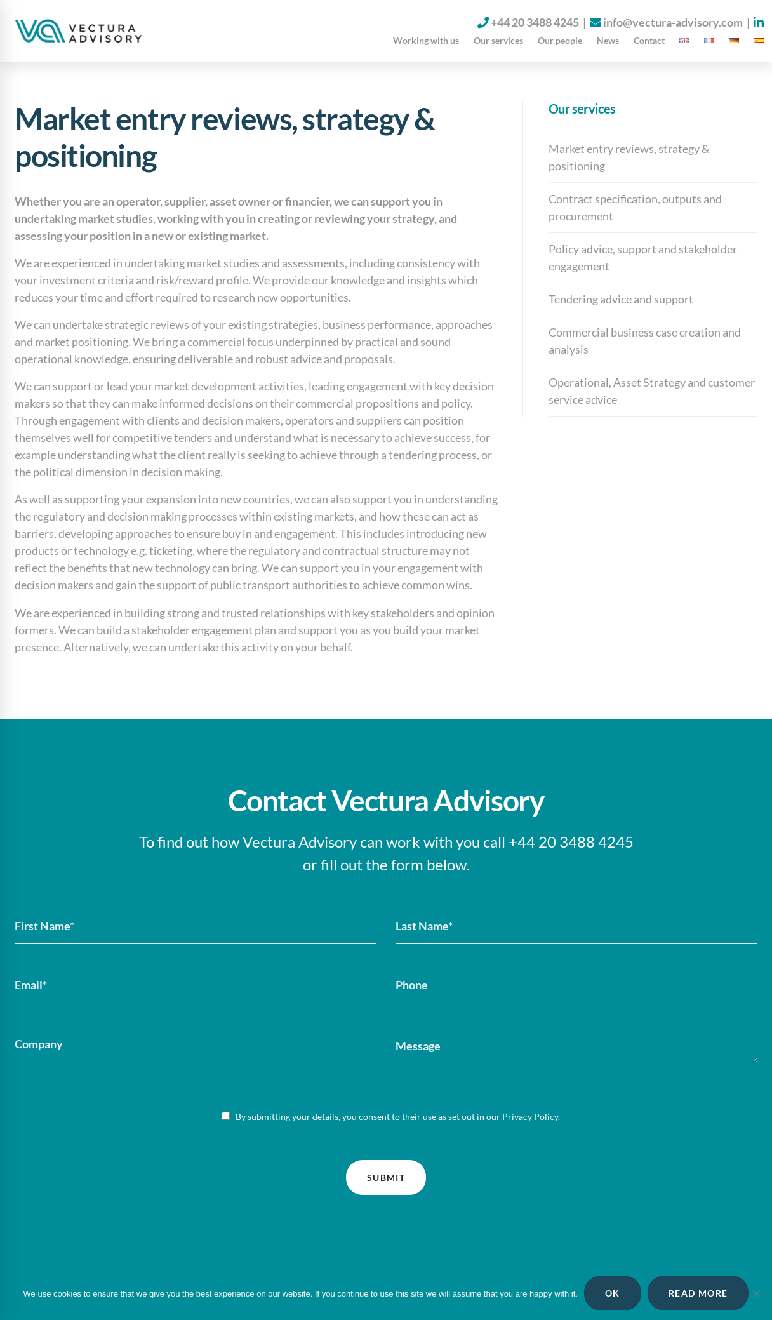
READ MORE (698, 1293)
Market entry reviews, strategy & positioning (629, 157)
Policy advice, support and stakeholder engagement (643, 257)
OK (612, 1293)
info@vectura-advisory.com (673, 22)
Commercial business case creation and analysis (645, 340)
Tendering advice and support (621, 299)
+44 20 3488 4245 (535, 22)
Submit (386, 1177)
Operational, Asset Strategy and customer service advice (652, 390)
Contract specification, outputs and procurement (635, 207)
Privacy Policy (530, 1116)
